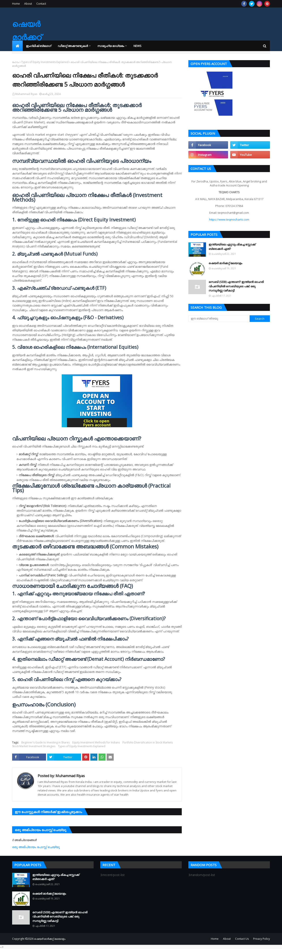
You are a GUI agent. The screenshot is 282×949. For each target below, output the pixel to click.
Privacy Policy (261, 939)
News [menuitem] (137, 46)
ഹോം (15, 62)
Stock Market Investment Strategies (33, 746)
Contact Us (242, 939)
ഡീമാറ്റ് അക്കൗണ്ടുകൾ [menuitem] (73, 46)
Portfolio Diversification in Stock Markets (147, 742)
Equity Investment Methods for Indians (96, 742)
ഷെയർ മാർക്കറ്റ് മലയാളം (28, 37)
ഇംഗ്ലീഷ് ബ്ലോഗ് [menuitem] (38, 46)
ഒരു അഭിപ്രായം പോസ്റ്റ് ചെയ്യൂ (36, 847)
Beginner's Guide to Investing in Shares (45, 742)
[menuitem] (17, 46)
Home (16, 4)
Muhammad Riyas (26, 94)
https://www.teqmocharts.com (229, 219)
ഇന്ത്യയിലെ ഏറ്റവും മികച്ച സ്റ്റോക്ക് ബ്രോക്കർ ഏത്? (232, 246)
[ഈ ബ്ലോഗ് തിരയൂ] (219, 318)
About (28, 4)
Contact (41, 4)
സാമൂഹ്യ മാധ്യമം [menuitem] (110, 46)
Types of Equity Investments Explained (45, 62)
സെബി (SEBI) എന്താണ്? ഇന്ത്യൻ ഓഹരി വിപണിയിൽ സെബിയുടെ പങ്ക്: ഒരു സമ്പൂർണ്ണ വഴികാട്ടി (236, 286)
